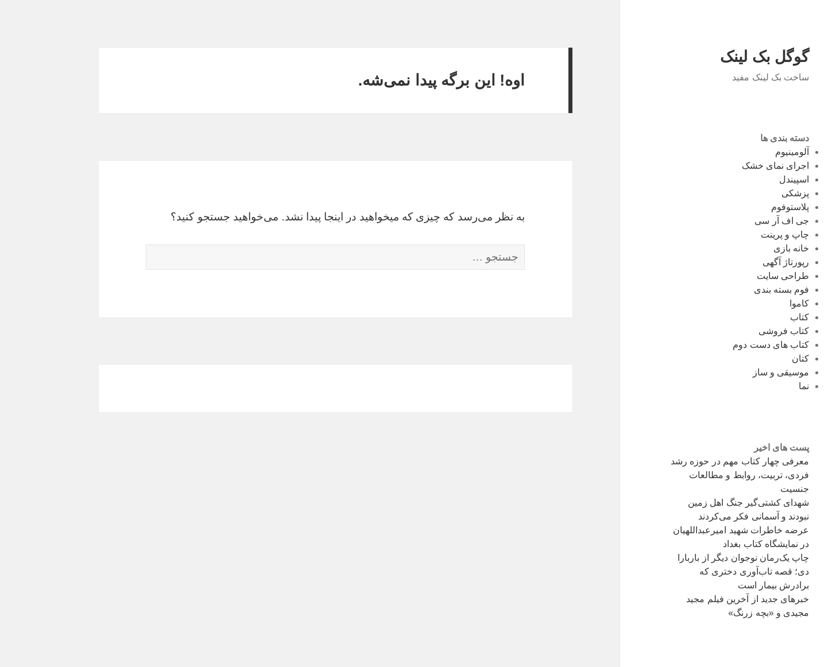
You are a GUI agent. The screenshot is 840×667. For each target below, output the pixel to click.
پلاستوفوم (756, 207)
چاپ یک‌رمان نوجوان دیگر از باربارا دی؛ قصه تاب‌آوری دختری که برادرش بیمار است (709, 571)
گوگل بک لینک (730, 56)
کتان (766, 358)
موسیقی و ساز (747, 372)
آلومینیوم (758, 152)
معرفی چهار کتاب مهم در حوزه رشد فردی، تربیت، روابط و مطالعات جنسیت (706, 475)
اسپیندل (760, 179)
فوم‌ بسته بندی (748, 289)
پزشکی (761, 193)
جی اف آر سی (748, 221)
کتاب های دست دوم (737, 345)
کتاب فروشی (750, 331)
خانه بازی (757, 248)
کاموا (765, 303)
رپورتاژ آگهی (752, 262)
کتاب (765, 317)
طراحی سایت (749, 276)
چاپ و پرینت (751, 234)
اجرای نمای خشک (742, 165)
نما (770, 386)
